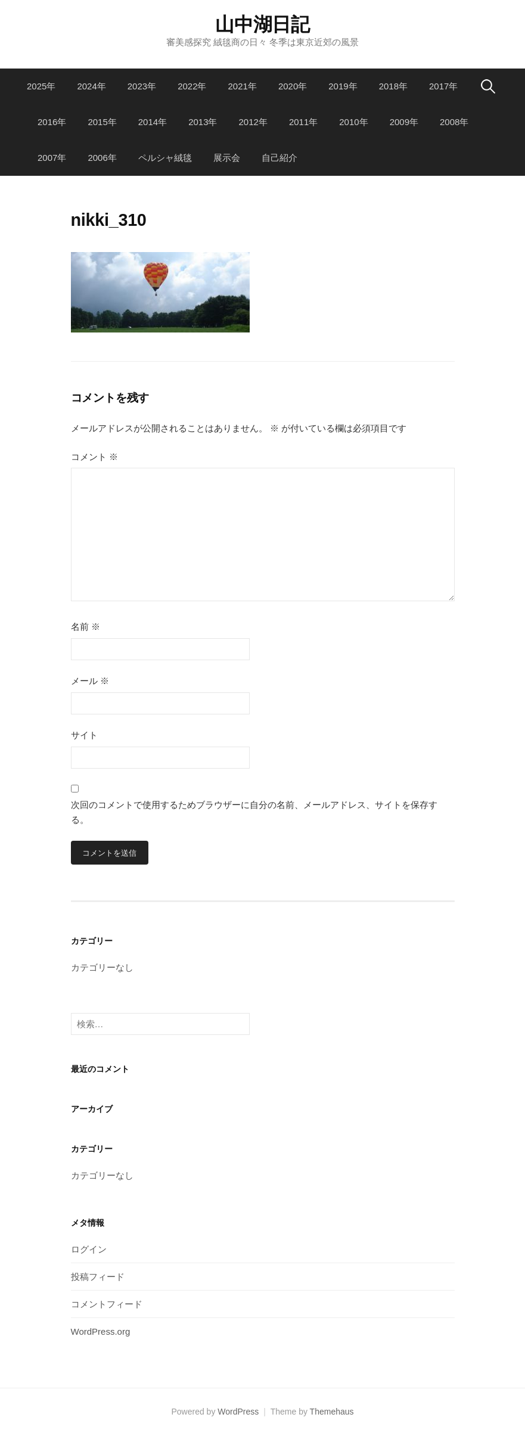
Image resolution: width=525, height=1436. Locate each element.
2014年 (152, 122)
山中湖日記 (262, 24)
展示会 (226, 158)
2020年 (292, 86)
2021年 (242, 86)
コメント (94, 457)
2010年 (353, 122)
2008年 (454, 122)
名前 (85, 626)
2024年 (91, 86)
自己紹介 (279, 158)
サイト (84, 735)
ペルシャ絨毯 (165, 158)
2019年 (342, 86)
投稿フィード (98, 1277)
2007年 (52, 158)
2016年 (52, 122)
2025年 (41, 86)
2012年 (253, 122)
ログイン (89, 1249)
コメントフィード (106, 1304)
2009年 (404, 122)
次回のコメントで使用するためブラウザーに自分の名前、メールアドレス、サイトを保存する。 (254, 812)
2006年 (102, 158)
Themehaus (332, 1411)
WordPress (238, 1411)
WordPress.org (101, 1331)
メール (90, 681)
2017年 (443, 86)
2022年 (192, 86)
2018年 (393, 86)
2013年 (202, 122)
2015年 (102, 122)
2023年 (142, 86)
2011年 (303, 122)
